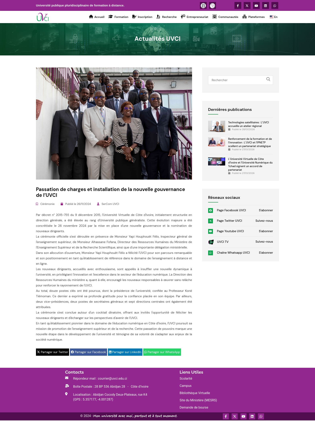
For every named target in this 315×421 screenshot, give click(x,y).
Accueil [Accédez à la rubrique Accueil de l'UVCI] (96, 17)
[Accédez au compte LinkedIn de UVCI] (265, 5)
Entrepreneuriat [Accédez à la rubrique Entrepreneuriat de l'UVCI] (194, 17)
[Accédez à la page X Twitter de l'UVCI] (247, 5)
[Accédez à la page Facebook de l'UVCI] (237, 5)
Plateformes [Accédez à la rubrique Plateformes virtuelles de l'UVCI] (253, 17)
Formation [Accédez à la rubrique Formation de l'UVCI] (118, 17)
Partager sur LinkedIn (125, 353)
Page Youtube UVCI (226, 232)
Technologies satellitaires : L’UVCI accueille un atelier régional (248, 124)
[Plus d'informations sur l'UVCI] (203, 5)
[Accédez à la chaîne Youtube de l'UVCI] (256, 5)
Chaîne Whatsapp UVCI (229, 253)
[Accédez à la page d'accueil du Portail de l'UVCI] (43, 17)
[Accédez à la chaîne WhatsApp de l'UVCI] (274, 5)
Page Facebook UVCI (227, 211)
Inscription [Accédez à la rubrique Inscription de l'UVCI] (142, 17)
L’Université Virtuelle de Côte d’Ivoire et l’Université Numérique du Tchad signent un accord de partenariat (250, 165)
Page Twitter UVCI (225, 221)
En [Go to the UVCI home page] (273, 17)
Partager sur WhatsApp (162, 353)
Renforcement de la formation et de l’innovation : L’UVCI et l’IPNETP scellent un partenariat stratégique (250, 143)
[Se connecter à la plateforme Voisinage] (212, 5)
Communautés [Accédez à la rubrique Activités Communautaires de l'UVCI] (225, 17)
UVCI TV (218, 242)
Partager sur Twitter (52, 353)
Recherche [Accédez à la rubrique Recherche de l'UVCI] (166, 17)
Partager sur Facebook (88, 353)
